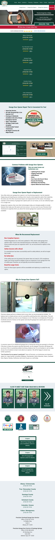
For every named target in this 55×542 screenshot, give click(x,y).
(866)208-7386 (44, 24)
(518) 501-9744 (27, 512)
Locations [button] (24, 2)
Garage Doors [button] (22, 7)
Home (15, 2)
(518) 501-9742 (27, 502)
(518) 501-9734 (27, 486)
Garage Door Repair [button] (32, 7)
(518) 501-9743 (27, 507)
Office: (27, 519)
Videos (41, 2)
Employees (36, 2)
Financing (30, 2)
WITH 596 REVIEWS (39, 31)
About (19, 2)
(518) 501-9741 (27, 496)
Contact (45, 2)
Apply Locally (51, 2)
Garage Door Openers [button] (43, 7)
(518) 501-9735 (27, 491)
